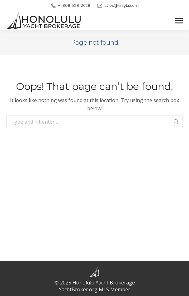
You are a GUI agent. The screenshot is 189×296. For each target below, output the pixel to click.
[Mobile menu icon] (179, 20)
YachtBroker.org (78, 289)
